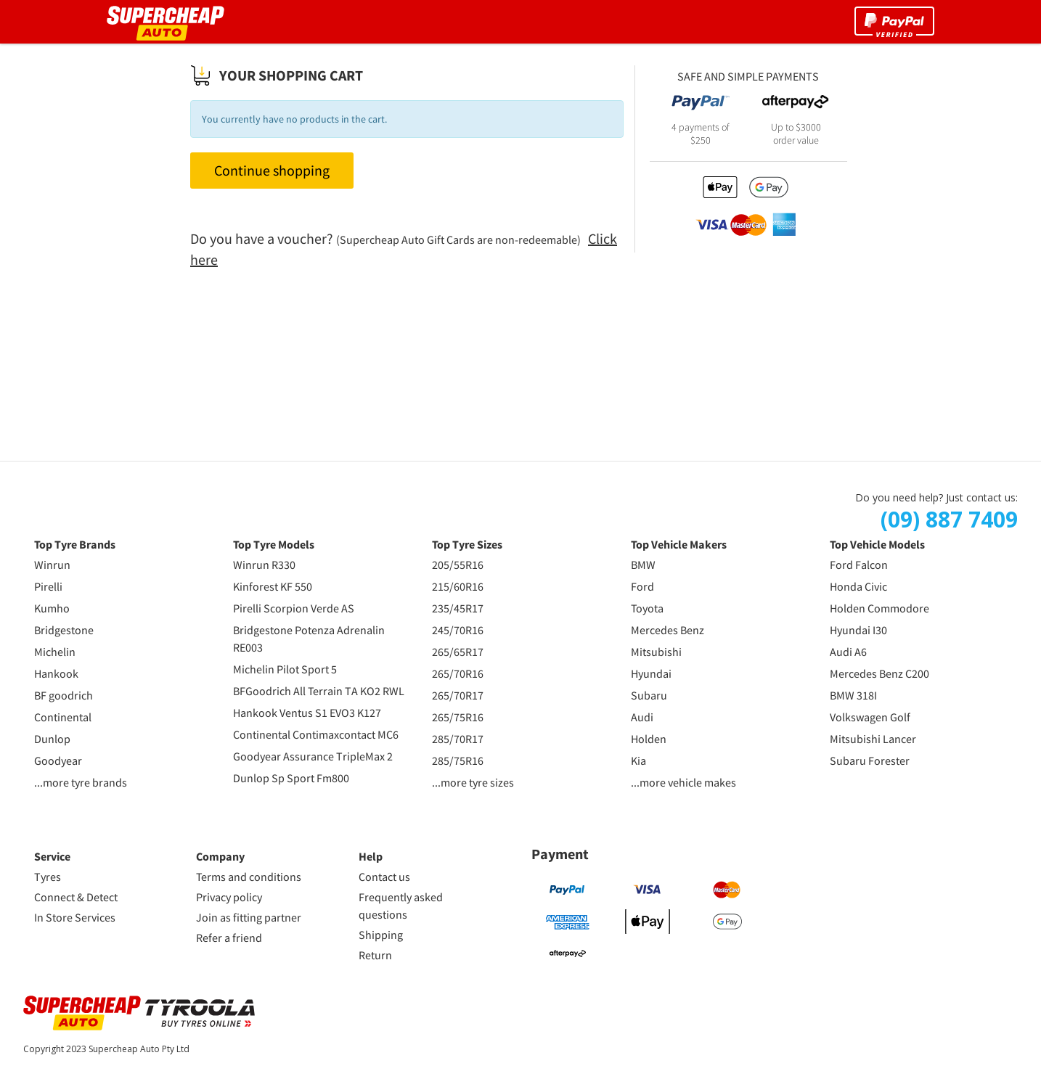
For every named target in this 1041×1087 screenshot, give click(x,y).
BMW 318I (853, 695)
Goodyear (58, 760)
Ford (642, 586)
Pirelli (48, 586)
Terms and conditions (248, 876)
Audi (642, 717)
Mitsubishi (656, 651)
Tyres (47, 876)
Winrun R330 (264, 564)
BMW (643, 564)
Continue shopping (272, 170)
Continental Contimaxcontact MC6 (316, 734)
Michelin (54, 651)
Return (375, 955)
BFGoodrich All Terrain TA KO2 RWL (318, 691)
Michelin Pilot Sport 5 (285, 669)
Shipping (381, 934)
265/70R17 (457, 695)
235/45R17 (457, 608)
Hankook (56, 673)
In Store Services (74, 917)
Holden (648, 738)
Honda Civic (858, 586)
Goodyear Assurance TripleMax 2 (313, 756)
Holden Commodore (879, 608)
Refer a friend (229, 937)
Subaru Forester (870, 760)
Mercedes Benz (667, 630)
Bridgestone (64, 630)
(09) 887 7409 (949, 519)
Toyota (647, 608)
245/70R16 (457, 630)
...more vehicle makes (683, 782)
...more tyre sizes (473, 782)
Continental (62, 717)
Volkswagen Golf (870, 717)
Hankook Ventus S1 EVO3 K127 (307, 712)
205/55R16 (457, 564)
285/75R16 (457, 760)
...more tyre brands (80, 782)
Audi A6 (848, 651)
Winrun (52, 564)
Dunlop (52, 738)
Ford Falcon (859, 564)
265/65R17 (457, 651)
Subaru (649, 695)
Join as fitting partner (248, 917)
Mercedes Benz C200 (879, 673)
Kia (638, 760)
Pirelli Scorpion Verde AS (293, 608)
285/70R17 (457, 738)
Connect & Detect (76, 897)
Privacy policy (229, 897)
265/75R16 (457, 717)
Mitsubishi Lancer (873, 738)
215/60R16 (457, 586)
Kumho (52, 608)
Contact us (384, 876)
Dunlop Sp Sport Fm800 (291, 778)
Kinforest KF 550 (272, 586)
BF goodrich (63, 695)
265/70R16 (457, 673)
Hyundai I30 (858, 630)
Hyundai (651, 673)
